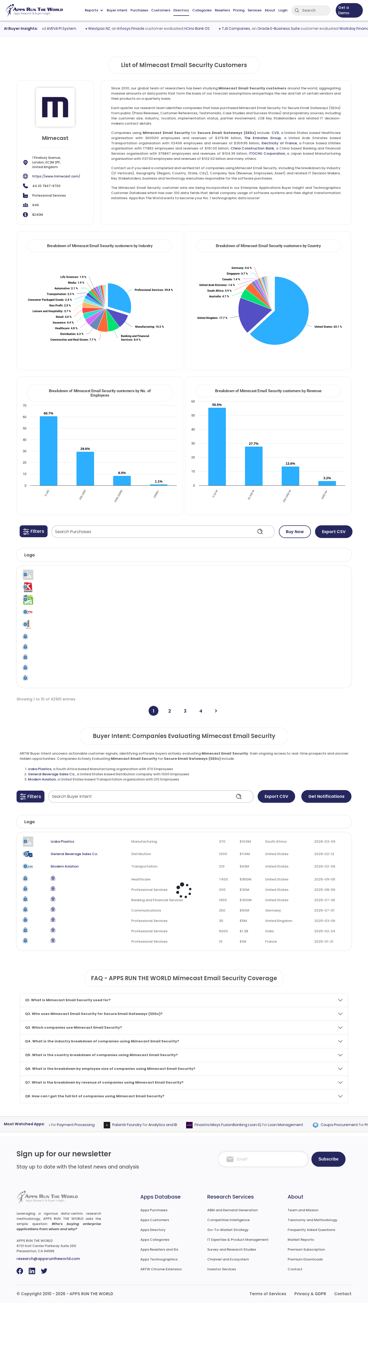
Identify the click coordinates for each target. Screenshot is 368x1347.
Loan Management (297, 1169)
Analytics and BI (174, 1169)
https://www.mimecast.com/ (56, 176)
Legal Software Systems (52, 578)
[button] (34, 531)
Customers (160, 10)
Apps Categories (154, 1283)
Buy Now (295, 532)
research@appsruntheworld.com (48, 1303)
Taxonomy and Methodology (313, 1264)
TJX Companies (248, 28)
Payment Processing (87, 1169)
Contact (295, 1313)
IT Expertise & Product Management (238, 1283)
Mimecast (194, 575)
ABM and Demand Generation (232, 1254)
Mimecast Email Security (224, 578)
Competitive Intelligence (228, 1264)
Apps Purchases (153, 1254)
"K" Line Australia (53, 591)
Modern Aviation (42, 823)
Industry (123, 866)
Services (255, 10)
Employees (200, 866)
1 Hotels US (48, 639)
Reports (94, 10)
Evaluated (322, 866)
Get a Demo (343, 10)
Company (56, 866)
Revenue (242, 866)
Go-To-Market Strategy (228, 1274)
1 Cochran (47, 623)
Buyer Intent (117, 10)
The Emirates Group (262, 137)
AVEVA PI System (73, 28)
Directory (181, 10)
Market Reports (301, 1283)
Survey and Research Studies (231, 1293)
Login (282, 10)
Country (279, 866)
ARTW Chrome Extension (161, 1313)
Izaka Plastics (39, 813)
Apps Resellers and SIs (159, 1293)
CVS (275, 132)
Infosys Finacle (142, 28)
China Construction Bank (252, 148)
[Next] (216, 755)
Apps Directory (153, 1274)
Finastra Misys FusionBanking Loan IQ (239, 1169)
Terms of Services (267, 1338)
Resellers (222, 10)
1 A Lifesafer (49, 607)
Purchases (139, 10)
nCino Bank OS (208, 28)
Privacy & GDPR (310, 1338)
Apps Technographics (159, 1303)
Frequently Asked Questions (311, 1274)
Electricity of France (279, 143)
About (270, 10)
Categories (202, 10)
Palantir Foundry (138, 1169)
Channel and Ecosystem (228, 1303)
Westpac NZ (111, 28)
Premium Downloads (305, 1303)
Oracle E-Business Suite (290, 28)
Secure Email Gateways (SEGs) (265, 578)
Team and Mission (303, 1254)
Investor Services (221, 1313)
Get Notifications (326, 840)
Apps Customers (154, 1264)
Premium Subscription (306, 1293)
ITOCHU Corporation (267, 153)
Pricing (238, 10)
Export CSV (334, 532)
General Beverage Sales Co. (51, 818)
